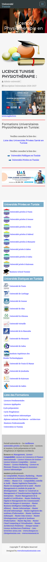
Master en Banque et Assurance (17, 503)
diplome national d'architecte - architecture (22, 419)
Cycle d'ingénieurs (11, 412)
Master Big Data (24, 521)
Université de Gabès (14, 386)
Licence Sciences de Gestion (29, 459)
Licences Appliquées (12, 404)
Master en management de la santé (18, 486)
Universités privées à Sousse (18, 219)
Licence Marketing (20, 464)
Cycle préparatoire (11, 408)
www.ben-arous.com (12, 531)
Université (7, 5)
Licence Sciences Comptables (16, 462)
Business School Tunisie (16, 272)
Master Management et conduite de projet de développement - (22, 488)
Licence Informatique (13, 469)
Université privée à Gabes (17, 249)
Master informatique (21, 508)
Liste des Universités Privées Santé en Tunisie (23, 141)
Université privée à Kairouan (18, 264)
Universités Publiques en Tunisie (25, 155)
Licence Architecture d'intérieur (17, 528)
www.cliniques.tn (30, 531)
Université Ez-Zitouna (15, 316)
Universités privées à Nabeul (18, 234)
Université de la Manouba (17, 331)
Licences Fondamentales (14, 400)
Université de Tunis (14, 286)
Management (19, 454)
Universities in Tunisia (13, 427)
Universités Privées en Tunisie (25, 160)
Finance (21, 476)
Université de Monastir (16, 339)
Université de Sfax (14, 309)
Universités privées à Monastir (19, 242)
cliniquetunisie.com (12, 533)
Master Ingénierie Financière (24, 483)
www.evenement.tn (30, 533)
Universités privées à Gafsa (17, 257)
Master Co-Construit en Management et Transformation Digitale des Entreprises (22, 493)
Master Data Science (23, 516)
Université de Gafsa (14, 346)
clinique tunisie (31, 526)
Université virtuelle (14, 324)
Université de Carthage (16, 294)
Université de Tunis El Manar (18, 364)
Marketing (29, 476)
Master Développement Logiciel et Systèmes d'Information (22, 518)
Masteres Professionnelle (14, 423)
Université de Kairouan (16, 378)
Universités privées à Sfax (17, 227)
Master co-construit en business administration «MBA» (23, 478)
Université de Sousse (15, 301)
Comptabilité (11, 476)
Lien (34, 528)
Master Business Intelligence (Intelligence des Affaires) (21, 505)
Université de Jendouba (16, 371)
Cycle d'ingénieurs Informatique (17, 415)
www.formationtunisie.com (29, 551)
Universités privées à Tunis (17, 212)
